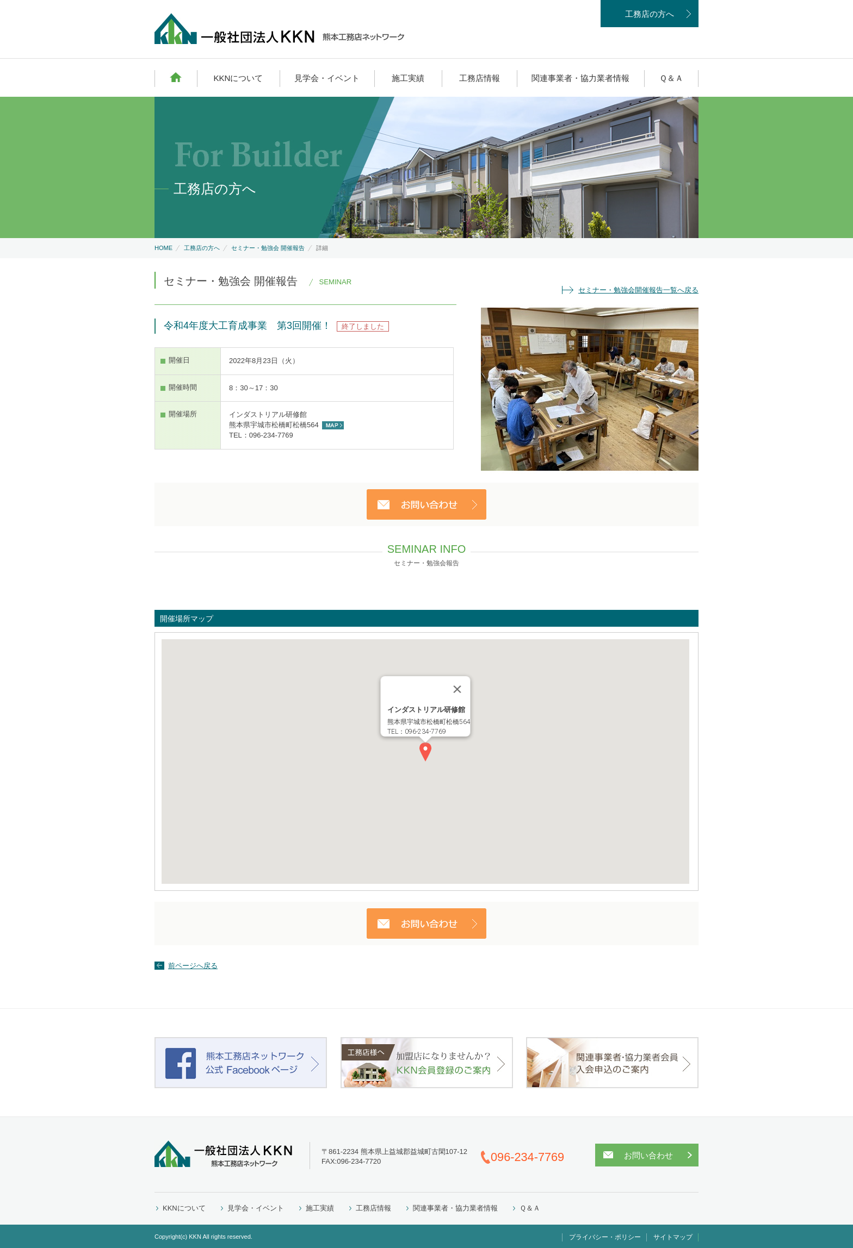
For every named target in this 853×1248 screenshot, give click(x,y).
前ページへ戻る (193, 966)
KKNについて (238, 78)
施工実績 (408, 78)
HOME (175, 77)
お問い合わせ (648, 1155)
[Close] (457, 689)
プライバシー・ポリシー (605, 1237)
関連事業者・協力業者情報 (580, 78)
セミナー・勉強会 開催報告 (268, 248)
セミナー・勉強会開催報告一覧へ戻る (638, 290)
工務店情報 (479, 78)
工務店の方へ (649, 13)
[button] (425, 752)
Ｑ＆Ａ (671, 78)
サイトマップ (673, 1237)
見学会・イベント (327, 78)
